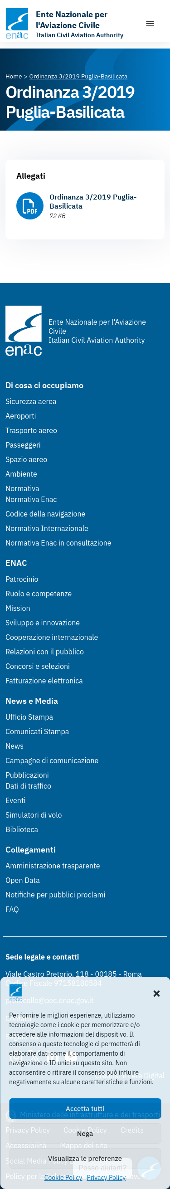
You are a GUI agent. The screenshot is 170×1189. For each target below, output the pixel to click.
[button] (156, 992)
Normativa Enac (31, 499)
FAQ (12, 909)
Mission (17, 608)
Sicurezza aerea (31, 401)
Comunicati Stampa (37, 731)
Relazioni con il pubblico (44, 651)
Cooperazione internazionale (51, 637)
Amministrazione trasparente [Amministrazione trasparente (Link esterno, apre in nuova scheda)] (52, 865)
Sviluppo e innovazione (42, 622)
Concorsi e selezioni (37, 666)
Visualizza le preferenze (85, 1158)
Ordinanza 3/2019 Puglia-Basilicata (92, 201)
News (14, 745)
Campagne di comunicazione (51, 760)
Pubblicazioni (27, 775)
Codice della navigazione (45, 513)
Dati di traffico (28, 785)
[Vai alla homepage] (70, 23)
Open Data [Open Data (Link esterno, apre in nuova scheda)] (22, 880)
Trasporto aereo (31, 430)
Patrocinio (22, 579)
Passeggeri (23, 444)
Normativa (22, 488)
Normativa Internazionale (46, 528)
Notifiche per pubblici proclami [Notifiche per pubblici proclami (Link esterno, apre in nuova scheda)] (55, 894)
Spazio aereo (26, 459)
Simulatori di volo (33, 814)
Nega (85, 1133)
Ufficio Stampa (29, 716)
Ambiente (21, 473)
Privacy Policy (106, 1178)
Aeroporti (20, 415)
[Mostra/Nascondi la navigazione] (150, 23)
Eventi (15, 800)
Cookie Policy (63, 1178)
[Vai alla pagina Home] (13, 76)
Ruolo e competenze (38, 593)
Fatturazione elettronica (44, 680)
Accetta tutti (85, 1108)
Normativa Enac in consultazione (58, 542)
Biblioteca (21, 829)
